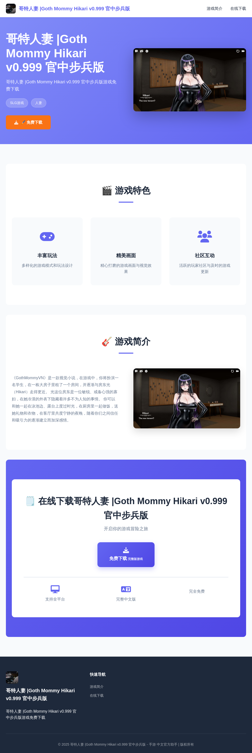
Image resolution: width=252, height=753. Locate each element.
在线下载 (238, 8)
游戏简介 (214, 8)
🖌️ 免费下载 (28, 122)
